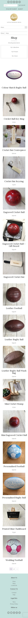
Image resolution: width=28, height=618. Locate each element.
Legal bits (14, 598)
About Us (14, 578)
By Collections (15, 47)
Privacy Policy (14, 604)
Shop (14, 581)
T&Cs (14, 602)
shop (7, 33)
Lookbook (14, 585)
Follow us (14, 607)
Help (14, 594)
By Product (15, 51)
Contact (14, 592)
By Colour (15, 56)
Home (2, 33)
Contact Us (14, 589)
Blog (14, 583)
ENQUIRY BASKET (11, 9)
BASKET (20, 9)
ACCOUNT (22, 5)
